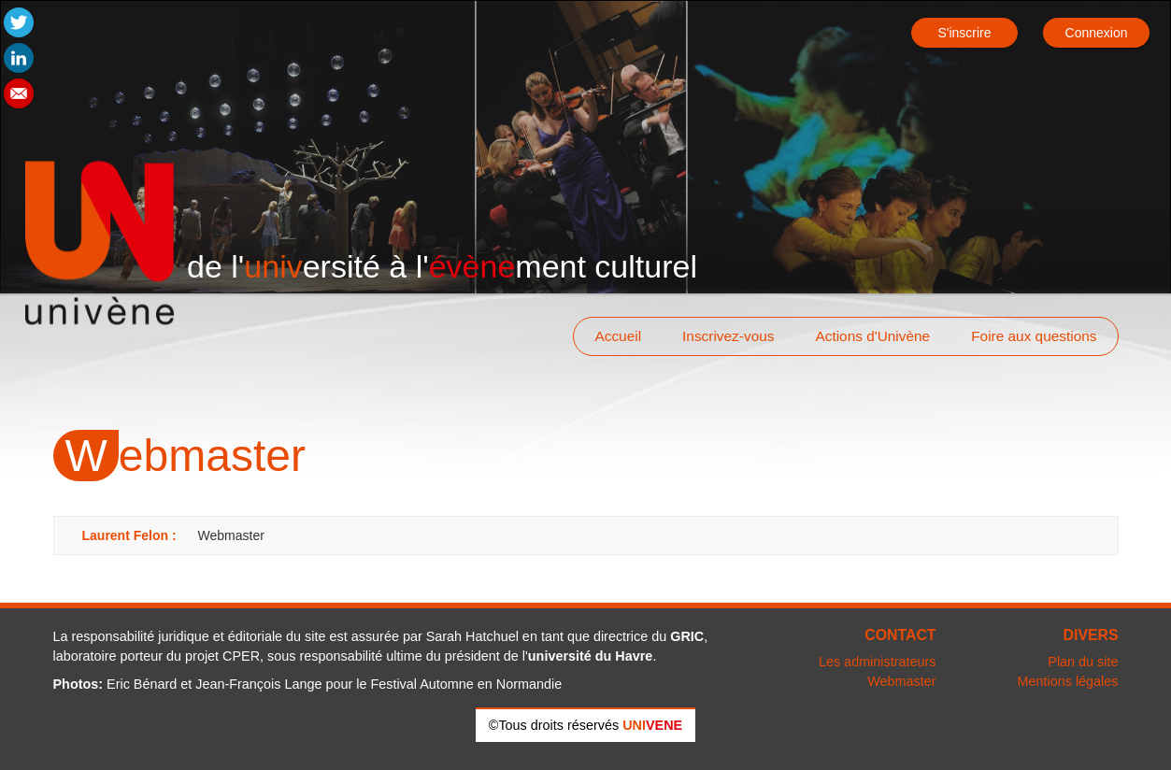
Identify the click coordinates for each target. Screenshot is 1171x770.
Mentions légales (1068, 681)
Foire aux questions (1033, 336)
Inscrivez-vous (728, 336)
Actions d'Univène (872, 336)
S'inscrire (964, 32)
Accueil (617, 336)
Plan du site (1083, 661)
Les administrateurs (877, 661)
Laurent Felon (125, 535)
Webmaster (901, 681)
